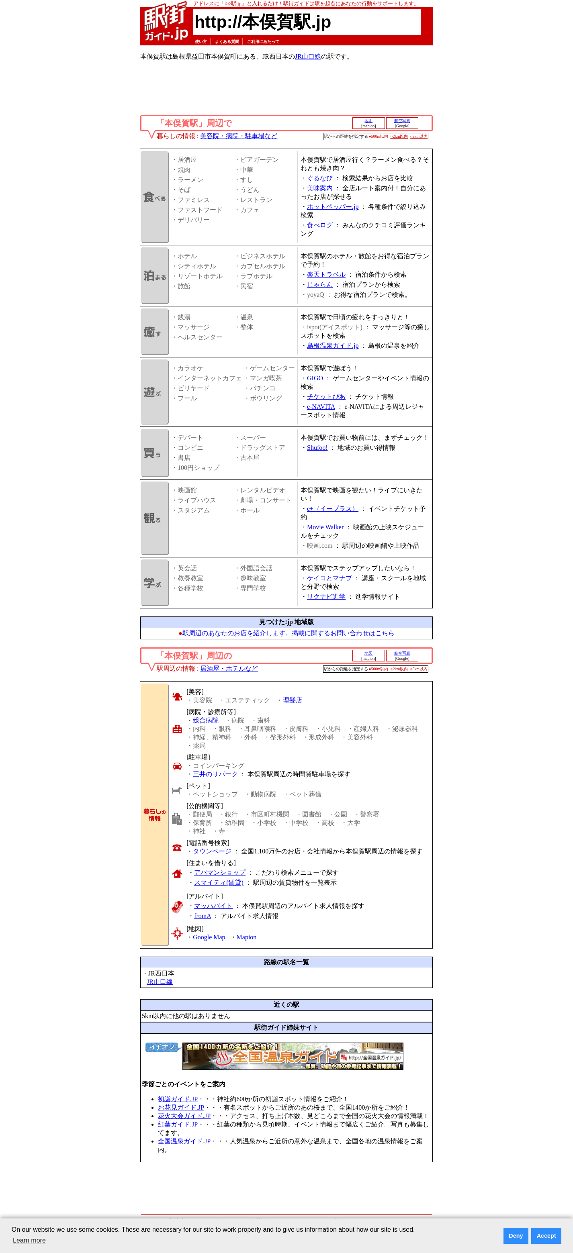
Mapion (247, 937)
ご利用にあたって (263, 41)
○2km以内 (399, 136)
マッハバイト (213, 905)
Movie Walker (325, 527)
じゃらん (320, 284)
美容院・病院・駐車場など (238, 136)
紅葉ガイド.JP (178, 1124)
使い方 (201, 41)
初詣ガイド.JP (178, 1099)
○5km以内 (419, 136)
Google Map (209, 937)
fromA (202, 915)
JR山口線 (308, 56)
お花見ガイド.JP (181, 1107)
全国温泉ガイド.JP (184, 1141)
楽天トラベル (326, 274)
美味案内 (320, 188)
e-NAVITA (321, 406)
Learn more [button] (29, 1240)
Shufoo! (317, 447)
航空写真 (402, 120)
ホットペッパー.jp (332, 206)
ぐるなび (320, 178)
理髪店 (292, 700)
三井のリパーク (215, 774)
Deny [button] (516, 1236)
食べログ (320, 225)
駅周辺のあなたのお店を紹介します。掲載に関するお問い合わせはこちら (288, 633)
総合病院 (206, 720)
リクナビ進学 (326, 596)
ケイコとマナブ (329, 578)
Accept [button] (546, 1236)
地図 (368, 120)
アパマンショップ (220, 872)
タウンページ (212, 851)
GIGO (315, 378)
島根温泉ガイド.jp (332, 345)
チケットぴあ (326, 396)
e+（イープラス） (332, 508)
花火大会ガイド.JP (184, 1115)
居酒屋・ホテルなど (229, 668)
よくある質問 (227, 41)
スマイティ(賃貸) (219, 882)
